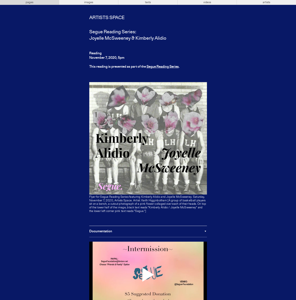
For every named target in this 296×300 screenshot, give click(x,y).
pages (29, 2)
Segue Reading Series (163, 67)
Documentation (100, 231)
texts (148, 2)
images (88, 2)
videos (207, 2)
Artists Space (106, 17)
